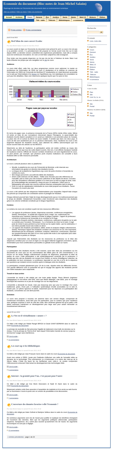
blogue (34, 74)
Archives (19, 17)
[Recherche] (93, 32)
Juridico (56, 17)
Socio (65, 17)
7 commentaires (13, 398)
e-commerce (78, 20)
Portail (92, 106)
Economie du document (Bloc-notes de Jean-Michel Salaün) (45, 4)
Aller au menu (22, 12)
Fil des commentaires (33, 30)
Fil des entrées (16, 30)
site (45, 60)
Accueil (9, 17)
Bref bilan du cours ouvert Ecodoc (26, 41)
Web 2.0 (83, 17)
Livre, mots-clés (95, 41)
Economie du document (20, 386)
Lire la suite (13, 336)
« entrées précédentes (15, 437)
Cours (30, 17)
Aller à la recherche (35, 12)
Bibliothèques (64, 20)
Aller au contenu (9, 12)
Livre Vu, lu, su (95, 97)
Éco (47, 17)
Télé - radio (40, 20)
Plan (91, 92)
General (39, 17)
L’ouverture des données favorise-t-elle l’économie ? (34, 404)
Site (91, 95)
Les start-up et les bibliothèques (25, 346)
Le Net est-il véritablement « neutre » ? (29, 316)
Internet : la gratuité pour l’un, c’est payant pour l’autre (36, 376)
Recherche (91, 28)
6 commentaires (13, 370)
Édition (102, 17)
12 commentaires (13, 340)
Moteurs (92, 17)
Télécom (52, 20)
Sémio (73, 17)
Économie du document (20, 326)
